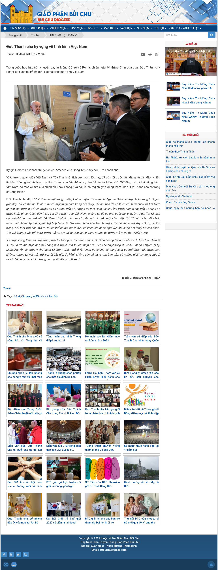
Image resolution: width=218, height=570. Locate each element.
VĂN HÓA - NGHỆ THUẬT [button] (185, 29)
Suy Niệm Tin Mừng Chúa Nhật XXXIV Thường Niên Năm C (198, 117)
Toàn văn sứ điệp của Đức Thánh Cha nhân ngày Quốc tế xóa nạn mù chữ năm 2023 (141, 330)
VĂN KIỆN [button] (127, 29)
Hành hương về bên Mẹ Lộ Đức (141, 472)
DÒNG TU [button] (95, 29)
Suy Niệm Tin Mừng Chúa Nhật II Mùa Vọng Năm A (198, 86)
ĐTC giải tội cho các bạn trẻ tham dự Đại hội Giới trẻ (102, 508)
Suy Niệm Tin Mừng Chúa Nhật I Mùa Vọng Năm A (198, 100)
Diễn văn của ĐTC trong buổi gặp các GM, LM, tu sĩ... (63, 436)
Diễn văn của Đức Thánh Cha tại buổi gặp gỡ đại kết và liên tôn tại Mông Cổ (24, 438)
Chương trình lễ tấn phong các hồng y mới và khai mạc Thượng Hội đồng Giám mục (24, 365)
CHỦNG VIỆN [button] (59, 29)
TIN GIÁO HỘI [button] (19, 29)
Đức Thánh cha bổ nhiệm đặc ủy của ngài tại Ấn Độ (24, 508)
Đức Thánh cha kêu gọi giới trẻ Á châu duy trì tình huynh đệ (102, 401)
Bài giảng (191, 44)
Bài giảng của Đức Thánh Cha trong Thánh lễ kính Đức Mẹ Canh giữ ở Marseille (63, 401)
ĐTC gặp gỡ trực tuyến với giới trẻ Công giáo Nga (63, 472)
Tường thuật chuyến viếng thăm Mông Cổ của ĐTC (102, 436)
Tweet (7, 288)
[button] (191, 61)
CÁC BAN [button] (111, 29)
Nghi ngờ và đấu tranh (179, 196)
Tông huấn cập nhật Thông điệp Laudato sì (63, 326)
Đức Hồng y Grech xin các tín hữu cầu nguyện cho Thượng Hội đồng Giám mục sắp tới (141, 367)
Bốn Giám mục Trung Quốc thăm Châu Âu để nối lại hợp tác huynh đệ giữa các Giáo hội (24, 403)
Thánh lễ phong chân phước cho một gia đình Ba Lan (63, 363)
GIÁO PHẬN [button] (39, 29)
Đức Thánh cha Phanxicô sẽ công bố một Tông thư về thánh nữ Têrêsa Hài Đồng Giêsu (24, 330)
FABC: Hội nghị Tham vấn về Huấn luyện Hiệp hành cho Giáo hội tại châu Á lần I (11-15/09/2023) (102, 367)
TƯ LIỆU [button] (160, 29)
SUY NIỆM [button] (144, 29)
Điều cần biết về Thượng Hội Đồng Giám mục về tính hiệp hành (141, 401)
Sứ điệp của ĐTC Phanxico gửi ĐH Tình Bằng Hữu (102, 472)
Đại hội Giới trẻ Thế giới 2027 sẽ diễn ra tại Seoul (63, 508)
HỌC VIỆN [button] (78, 29)
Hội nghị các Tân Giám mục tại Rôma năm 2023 (102, 326)
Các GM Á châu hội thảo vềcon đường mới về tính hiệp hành (24, 474)
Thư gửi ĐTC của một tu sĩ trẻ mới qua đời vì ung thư (141, 508)
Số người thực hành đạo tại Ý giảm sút (141, 436)
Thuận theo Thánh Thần (180, 151)
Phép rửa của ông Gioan (180, 202)
